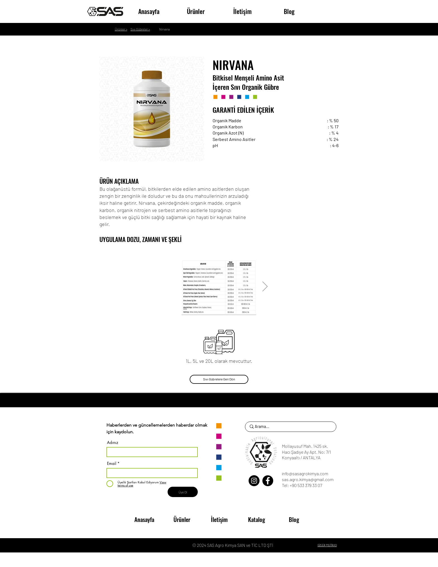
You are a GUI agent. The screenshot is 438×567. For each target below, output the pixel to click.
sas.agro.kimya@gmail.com (308, 479)
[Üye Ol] (183, 492)
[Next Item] (265, 286)
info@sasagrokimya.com (305, 473)
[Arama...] (289, 427)
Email (111, 463)
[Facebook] (267, 480)
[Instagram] (254, 480)
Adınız (112, 442)
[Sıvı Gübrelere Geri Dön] (219, 379)
